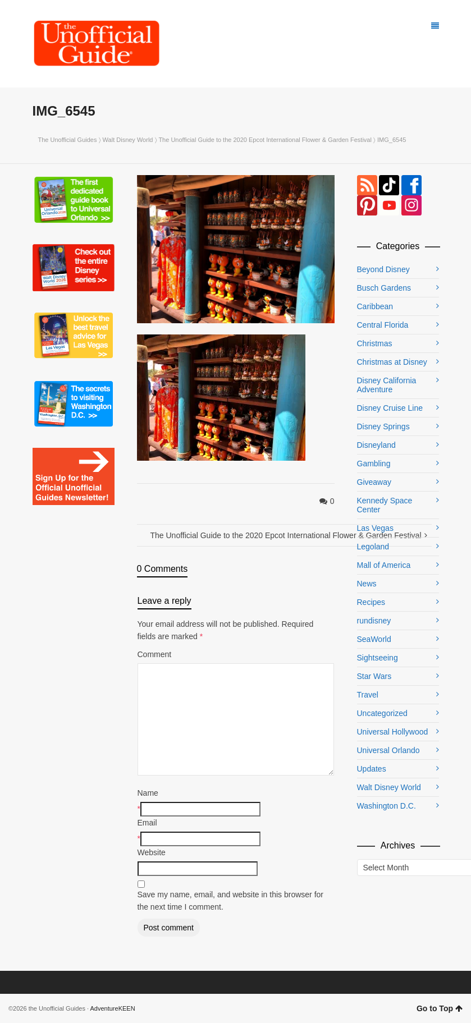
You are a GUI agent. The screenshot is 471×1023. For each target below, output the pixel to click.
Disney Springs (383, 426)
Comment (155, 654)
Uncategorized (382, 713)
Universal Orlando (388, 750)
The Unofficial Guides (67, 139)
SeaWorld (374, 639)
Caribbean (375, 306)
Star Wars (374, 676)
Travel (367, 694)
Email (147, 822)
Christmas (374, 343)
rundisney (374, 620)
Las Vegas (375, 528)
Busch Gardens (384, 287)
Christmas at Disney (392, 361)
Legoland (373, 546)
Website (152, 852)
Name (148, 792)
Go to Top (440, 1008)
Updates (371, 768)
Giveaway (374, 482)
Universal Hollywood (392, 731)
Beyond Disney (383, 269)
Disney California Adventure (387, 385)
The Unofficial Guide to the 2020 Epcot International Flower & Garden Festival (265, 139)
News (367, 583)
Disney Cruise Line (390, 407)
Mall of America (384, 565)
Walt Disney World (128, 139)
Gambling (374, 463)
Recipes (371, 602)
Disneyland (376, 445)
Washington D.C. (386, 805)
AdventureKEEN (112, 1008)
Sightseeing (377, 657)
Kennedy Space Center (385, 505)
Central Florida (383, 324)
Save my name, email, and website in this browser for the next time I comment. (230, 900)
